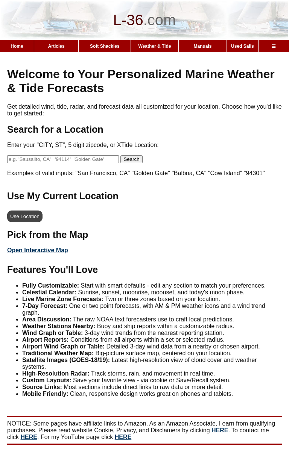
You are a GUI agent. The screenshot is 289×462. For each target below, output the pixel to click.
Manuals (202, 46)
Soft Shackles (105, 46)
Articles (56, 46)
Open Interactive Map (37, 250)
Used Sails (242, 46)
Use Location (25, 216)
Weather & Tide (154, 46)
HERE (219, 430)
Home (17, 46)
